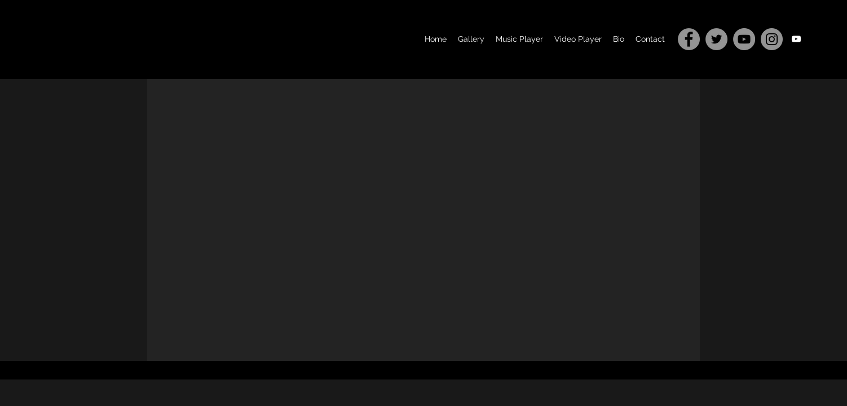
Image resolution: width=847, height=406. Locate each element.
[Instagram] (772, 39)
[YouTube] (744, 39)
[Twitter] (716, 39)
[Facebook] (689, 39)
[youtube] (796, 39)
